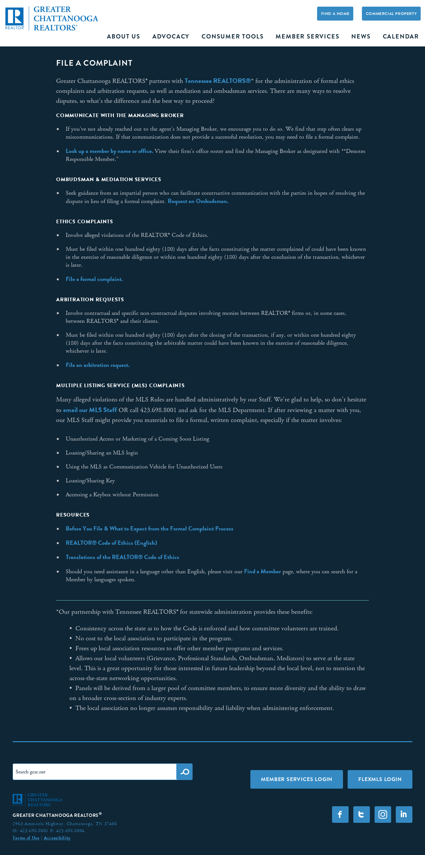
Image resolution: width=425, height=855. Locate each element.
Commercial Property (391, 13)
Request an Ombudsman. (198, 201)
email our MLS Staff (90, 409)
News (361, 36)
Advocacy (171, 36)
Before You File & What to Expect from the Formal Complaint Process (149, 529)
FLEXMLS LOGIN (379, 779)
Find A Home (335, 13)
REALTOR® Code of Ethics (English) (111, 543)
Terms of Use (26, 838)
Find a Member (262, 571)
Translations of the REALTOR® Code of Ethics (122, 557)
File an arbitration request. (97, 365)
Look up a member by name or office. (109, 151)
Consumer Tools (233, 36)
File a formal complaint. (94, 279)
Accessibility (57, 838)
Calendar (401, 36)
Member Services (307, 36)
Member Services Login (296, 779)
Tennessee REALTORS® (218, 80)
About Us (123, 36)
